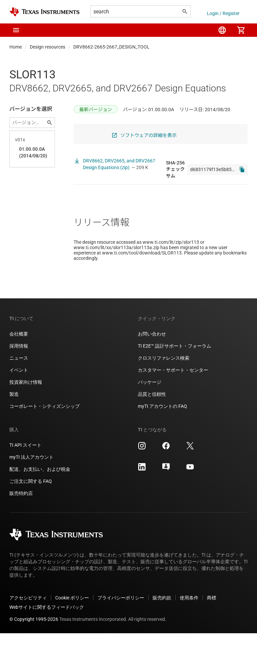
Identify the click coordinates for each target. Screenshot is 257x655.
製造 (14, 416)
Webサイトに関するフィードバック (46, 629)
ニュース (18, 379)
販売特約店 (21, 515)
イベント (18, 391)
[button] (16, 30)
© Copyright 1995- (33, 641)
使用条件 (189, 619)
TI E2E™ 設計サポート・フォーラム (174, 367)
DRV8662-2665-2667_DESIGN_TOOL (111, 47)
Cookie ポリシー (72, 619)
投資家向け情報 (25, 404)
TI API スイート (25, 466)
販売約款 (162, 619)
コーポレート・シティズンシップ (44, 428)
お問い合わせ (152, 355)
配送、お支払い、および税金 (39, 491)
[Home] (44, 11)
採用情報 (18, 367)
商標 (211, 619)
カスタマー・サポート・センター (173, 391)
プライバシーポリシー (120, 619)
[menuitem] (222, 30)
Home (15, 47)
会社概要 (18, 355)
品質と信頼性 (152, 416)
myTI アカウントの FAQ (162, 428)
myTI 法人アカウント (31, 479)
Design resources (47, 47)
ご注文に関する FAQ (30, 503)
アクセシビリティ (28, 619)
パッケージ (149, 404)
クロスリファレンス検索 (163, 379)
